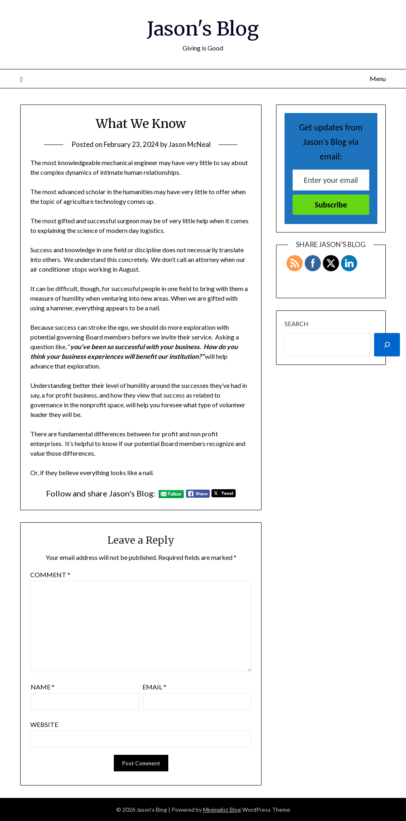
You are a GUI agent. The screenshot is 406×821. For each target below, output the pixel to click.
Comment (50, 574)
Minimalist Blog (222, 809)
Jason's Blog (203, 29)
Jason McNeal (190, 144)
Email (154, 687)
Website (44, 724)
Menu (378, 78)
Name (42, 687)
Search (296, 323)
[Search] (387, 344)
